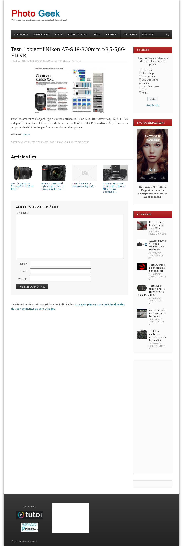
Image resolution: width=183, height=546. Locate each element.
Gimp (144, 89)
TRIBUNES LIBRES (78, 34)
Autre (145, 92)
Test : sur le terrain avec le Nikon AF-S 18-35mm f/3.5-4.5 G (151, 290)
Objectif (79, 142)
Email (23, 271)
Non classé (64, 61)
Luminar (146, 82)
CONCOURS (130, 34)
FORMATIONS (42, 34)
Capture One (149, 76)
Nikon (70, 142)
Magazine (61, 142)
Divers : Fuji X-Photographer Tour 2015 (156, 225)
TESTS (58, 34)
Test (86, 142)
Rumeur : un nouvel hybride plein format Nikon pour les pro (54, 185)
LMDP (26, 134)
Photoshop (148, 73)
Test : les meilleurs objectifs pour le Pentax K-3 (158, 335)
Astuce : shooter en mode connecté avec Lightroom (158, 245)
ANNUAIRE (112, 34)
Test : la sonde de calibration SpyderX (84, 183)
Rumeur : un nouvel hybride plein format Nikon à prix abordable (115, 186)
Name (23, 263)
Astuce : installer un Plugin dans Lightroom (158, 313)
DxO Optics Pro (150, 79)
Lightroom (147, 70)
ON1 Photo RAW (150, 86)
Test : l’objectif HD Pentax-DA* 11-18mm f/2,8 (23, 185)
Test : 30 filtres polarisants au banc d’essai (157, 267)
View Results (153, 105)
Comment (22, 212)
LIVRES (96, 34)
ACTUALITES (21, 34)
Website (22, 279)
